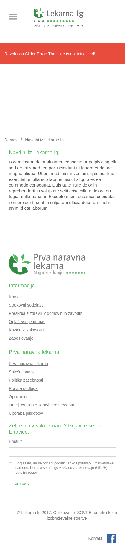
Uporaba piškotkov (26, 413)
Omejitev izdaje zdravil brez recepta (41, 405)
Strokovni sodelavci (27, 305)
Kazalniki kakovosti (26, 330)
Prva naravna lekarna (28, 363)
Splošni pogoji (21, 372)
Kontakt (16, 296)
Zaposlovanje (21, 338)
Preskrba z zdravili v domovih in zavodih (45, 313)
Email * (15, 441)
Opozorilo (18, 396)
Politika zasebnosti (26, 380)
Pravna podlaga (23, 388)
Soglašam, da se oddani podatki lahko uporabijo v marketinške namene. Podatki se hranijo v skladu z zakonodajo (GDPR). (61, 467)
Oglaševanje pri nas (27, 321)
